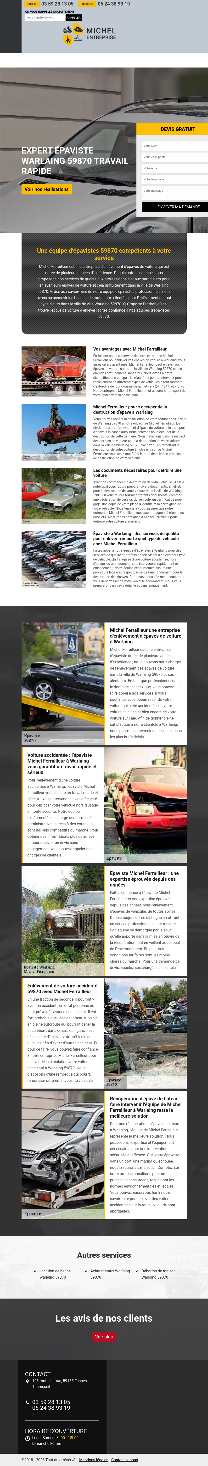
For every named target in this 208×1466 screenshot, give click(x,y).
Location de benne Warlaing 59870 (55, 1274)
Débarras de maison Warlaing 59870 (158, 1274)
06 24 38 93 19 (104, 4)
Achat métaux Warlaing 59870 (110, 1274)
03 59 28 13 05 (49, 4)
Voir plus (104, 1337)
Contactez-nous (124, 1460)
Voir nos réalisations (47, 189)
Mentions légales (93, 1460)
